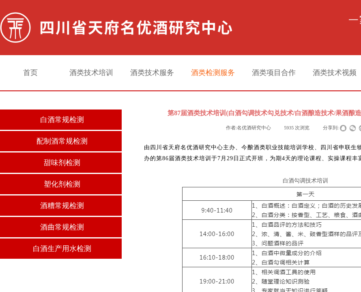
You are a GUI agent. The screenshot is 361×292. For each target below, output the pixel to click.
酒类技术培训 (91, 73)
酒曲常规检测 (62, 227)
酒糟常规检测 (62, 206)
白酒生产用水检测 (62, 249)
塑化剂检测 (62, 184)
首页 (30, 73)
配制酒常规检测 (62, 141)
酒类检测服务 (213, 73)
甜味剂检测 (62, 163)
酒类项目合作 (274, 73)
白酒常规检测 (62, 120)
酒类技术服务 (152, 73)
